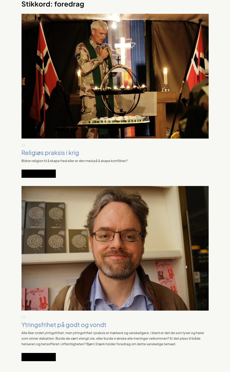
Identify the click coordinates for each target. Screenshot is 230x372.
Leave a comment (36, 145)
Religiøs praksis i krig (50, 152)
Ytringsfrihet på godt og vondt (64, 324)
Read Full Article (38, 173)
